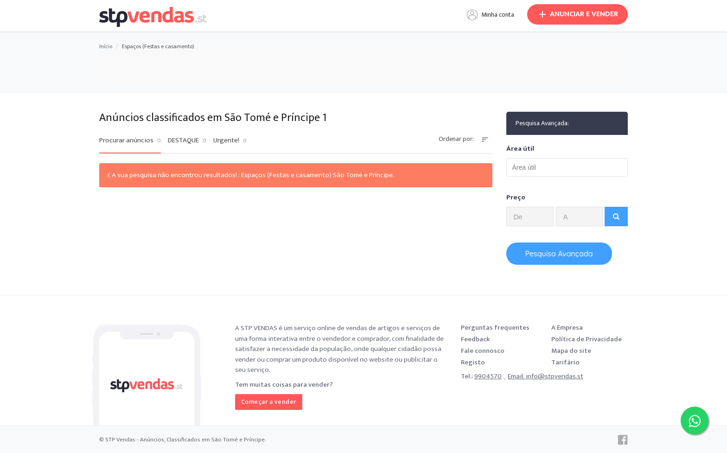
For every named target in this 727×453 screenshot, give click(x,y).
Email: (517, 376)
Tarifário (565, 362)
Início (105, 46)
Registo (473, 362)
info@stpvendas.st (554, 376)
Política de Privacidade (586, 339)
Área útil (520, 148)
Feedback (475, 339)
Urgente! (230, 140)
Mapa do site (571, 351)
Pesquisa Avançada (559, 253)
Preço (515, 197)
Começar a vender (268, 401)
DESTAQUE (187, 140)
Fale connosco (482, 351)
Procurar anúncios (130, 140)
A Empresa (567, 327)
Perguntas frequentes (495, 327)
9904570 (488, 376)
